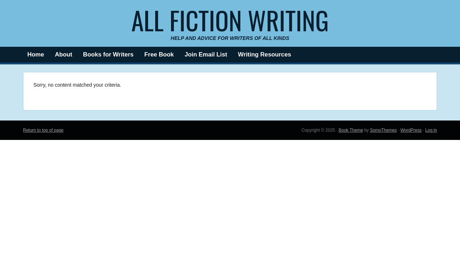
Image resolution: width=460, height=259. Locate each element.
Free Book (159, 54)
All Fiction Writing (229, 19)
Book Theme (351, 130)
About (63, 54)
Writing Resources (264, 54)
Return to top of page (43, 130)
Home (35, 54)
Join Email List (206, 54)
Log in (431, 130)
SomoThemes (383, 130)
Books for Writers (108, 54)
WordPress (411, 130)
